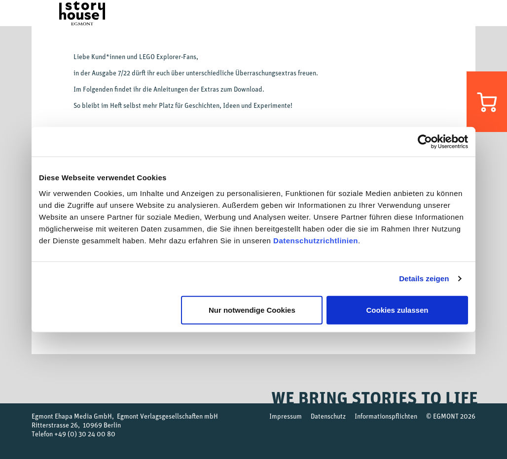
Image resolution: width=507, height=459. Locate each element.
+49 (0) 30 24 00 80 (84, 433)
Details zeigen (424, 278)
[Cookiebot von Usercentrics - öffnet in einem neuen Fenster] (425, 141)
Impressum (285, 416)
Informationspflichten (386, 416)
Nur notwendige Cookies (252, 309)
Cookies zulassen (397, 309)
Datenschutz (328, 416)
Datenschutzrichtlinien (315, 240)
